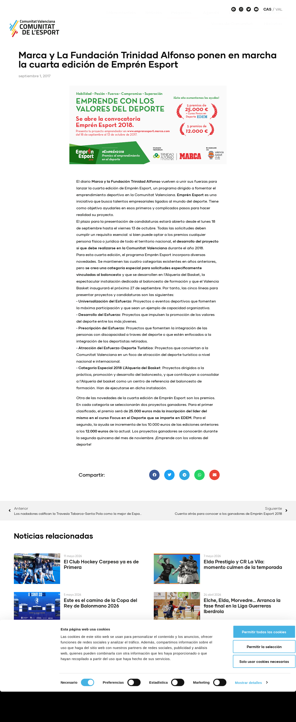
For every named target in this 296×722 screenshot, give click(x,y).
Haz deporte (268, 19)
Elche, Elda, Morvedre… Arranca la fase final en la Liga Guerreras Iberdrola (242, 605)
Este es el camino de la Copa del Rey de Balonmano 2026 (100, 602)
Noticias (153, 19)
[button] (154, 475)
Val (278, 9)
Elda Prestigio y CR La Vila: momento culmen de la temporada (243, 564)
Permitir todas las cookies (257, 662)
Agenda (211, 19)
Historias (273, 30)
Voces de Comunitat (233, 30)
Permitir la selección (257, 677)
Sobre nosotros (121, 19)
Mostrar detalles (248, 713)
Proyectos (182, 19)
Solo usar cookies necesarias (257, 692)
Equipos (237, 19)
